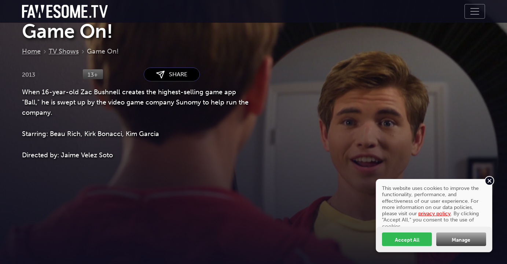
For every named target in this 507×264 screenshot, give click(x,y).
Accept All (407, 239)
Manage (461, 239)
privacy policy (434, 213)
